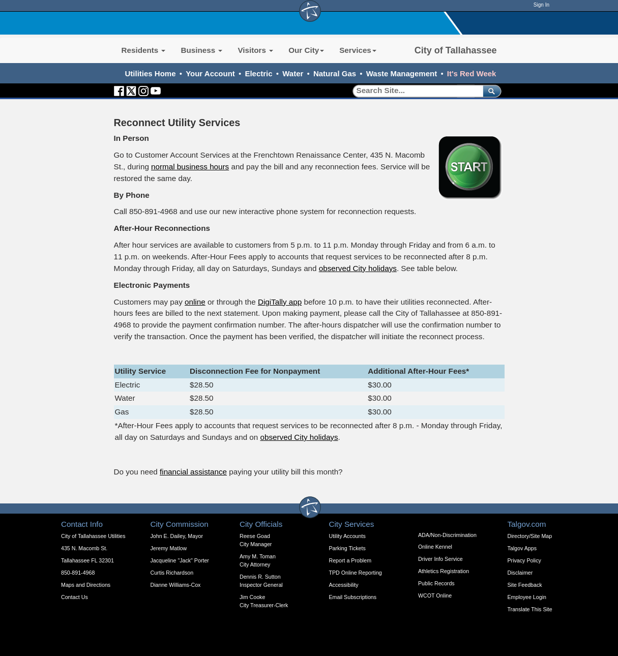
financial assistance (193, 471)
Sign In (541, 5)
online (195, 301)
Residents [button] (144, 50)
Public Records (436, 583)
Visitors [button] (255, 50)
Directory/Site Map (530, 536)
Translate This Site (530, 609)
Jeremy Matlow (169, 548)
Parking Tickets (347, 548)
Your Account (210, 73)
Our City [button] (306, 50)
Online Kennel (435, 547)
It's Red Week (471, 73)
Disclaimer (520, 573)
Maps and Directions (85, 585)
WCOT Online (435, 595)
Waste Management (401, 73)
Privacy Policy (524, 560)
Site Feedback (525, 585)
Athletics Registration (443, 571)
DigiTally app (280, 301)
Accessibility (344, 585)
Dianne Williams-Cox (176, 585)
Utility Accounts (347, 536)
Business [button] (201, 50)
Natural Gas (334, 73)
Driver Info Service (440, 559)
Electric (258, 73)
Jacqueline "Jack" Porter (180, 560)
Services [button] (357, 50)
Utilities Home (150, 73)
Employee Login (527, 597)
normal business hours (190, 166)
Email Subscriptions (353, 597)
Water (292, 73)
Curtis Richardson (172, 573)
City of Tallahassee (456, 50)
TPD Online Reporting (355, 573)
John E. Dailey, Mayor (177, 536)
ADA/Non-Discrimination (447, 535)
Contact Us (74, 597)
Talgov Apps (522, 548)
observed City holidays (358, 268)
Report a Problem (350, 560)
